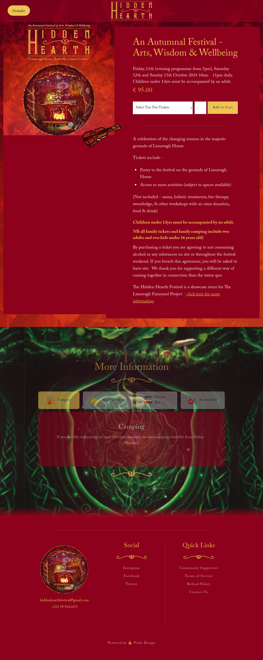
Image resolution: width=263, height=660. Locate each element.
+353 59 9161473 (64, 607)
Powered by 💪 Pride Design (131, 643)
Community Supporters (198, 568)
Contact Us (198, 592)
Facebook (131, 576)
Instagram (131, 568)
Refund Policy (198, 584)
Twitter (131, 584)
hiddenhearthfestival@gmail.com (64, 600)
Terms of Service (199, 576)
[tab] (59, 401)
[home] (131, 10)
